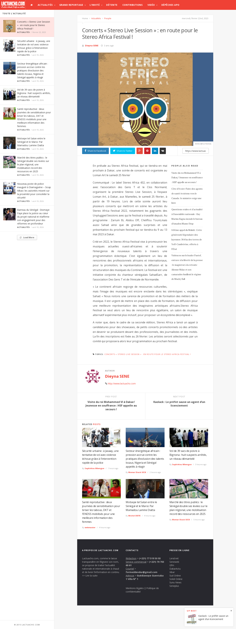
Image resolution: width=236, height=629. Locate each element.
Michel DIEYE (134, 515)
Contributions (132, 4)
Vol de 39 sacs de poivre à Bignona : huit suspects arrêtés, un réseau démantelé (34, 93)
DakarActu (175, 568)
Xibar (172, 572)
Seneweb (174, 561)
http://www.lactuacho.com (122, 383)
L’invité (95, 4)
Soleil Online (175, 579)
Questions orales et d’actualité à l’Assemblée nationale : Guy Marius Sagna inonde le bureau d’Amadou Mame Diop (187, 216)
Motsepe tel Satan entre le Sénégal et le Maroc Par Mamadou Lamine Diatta (31, 142)
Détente (112, 4)
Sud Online (175, 575)
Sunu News (175, 582)
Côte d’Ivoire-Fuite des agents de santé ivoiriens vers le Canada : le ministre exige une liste (187, 195)
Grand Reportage (71, 4)
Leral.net (174, 558)
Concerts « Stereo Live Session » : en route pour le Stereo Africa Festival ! (33, 25)
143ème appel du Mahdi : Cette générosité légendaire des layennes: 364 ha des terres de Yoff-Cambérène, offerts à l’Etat (186, 239)
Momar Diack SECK (137, 472)
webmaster (90, 527)
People (107, 18)
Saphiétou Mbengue (94, 468)
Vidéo (151, 4)
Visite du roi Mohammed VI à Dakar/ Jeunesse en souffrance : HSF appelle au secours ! (187, 178)
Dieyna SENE (91, 45)
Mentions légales (135, 588)
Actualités (45, 4)
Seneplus (174, 585)
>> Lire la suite (90, 575)
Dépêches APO (170, 4)
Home (85, 18)
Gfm (171, 565)
